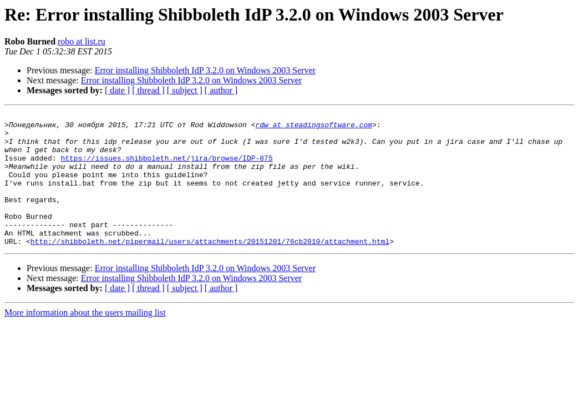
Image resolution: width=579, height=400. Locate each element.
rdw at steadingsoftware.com (313, 128)
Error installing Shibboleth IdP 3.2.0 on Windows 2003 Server (205, 70)
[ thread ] (148, 90)
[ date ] (117, 90)
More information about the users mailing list (85, 339)
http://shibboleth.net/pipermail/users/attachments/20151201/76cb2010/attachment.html (210, 268)
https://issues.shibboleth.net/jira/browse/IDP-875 (166, 168)
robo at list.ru (81, 41)
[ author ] (221, 90)
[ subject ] (184, 90)
